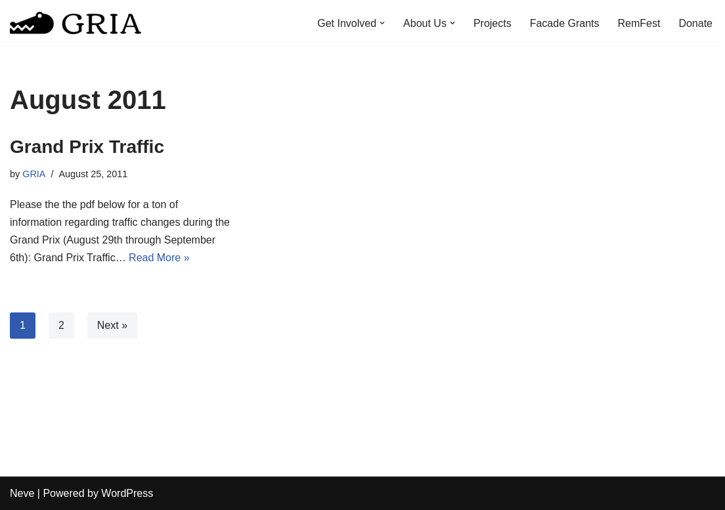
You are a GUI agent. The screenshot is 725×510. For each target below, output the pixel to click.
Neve (22, 493)
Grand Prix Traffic (87, 147)
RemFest (639, 23)
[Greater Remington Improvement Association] (75, 23)
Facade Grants (565, 23)
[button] (382, 23)
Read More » (159, 257)
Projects (492, 23)
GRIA (33, 174)
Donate (695, 23)
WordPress (127, 493)
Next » (112, 325)
